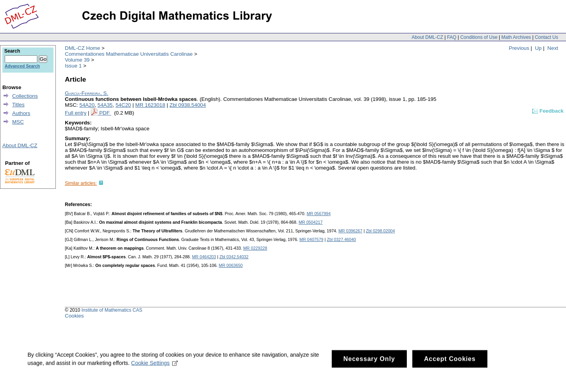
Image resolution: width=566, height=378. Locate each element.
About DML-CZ (427, 37)
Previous (519, 48)
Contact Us (546, 37)
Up (538, 48)
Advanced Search (22, 66)
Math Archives (516, 37)
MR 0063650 (231, 265)
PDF (105, 113)
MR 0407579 (311, 239)
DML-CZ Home (82, 48)
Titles (18, 105)
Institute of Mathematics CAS (111, 310)
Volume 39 (77, 60)
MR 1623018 (150, 105)
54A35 (105, 105)
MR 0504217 (311, 222)
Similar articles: (81, 183)
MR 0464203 (204, 256)
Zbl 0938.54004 (187, 105)
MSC (18, 122)
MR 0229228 (255, 248)
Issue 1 (73, 66)
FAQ (451, 37)
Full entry (75, 113)
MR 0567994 (319, 213)
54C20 (123, 105)
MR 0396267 (350, 230)
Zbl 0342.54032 (233, 256)
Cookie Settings (154, 366)
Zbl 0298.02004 (380, 230)
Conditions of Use (479, 37)
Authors (21, 113)
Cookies (74, 316)
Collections (25, 96)
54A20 (87, 105)
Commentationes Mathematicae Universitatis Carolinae (129, 54)
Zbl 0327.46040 (341, 239)
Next (553, 48)
